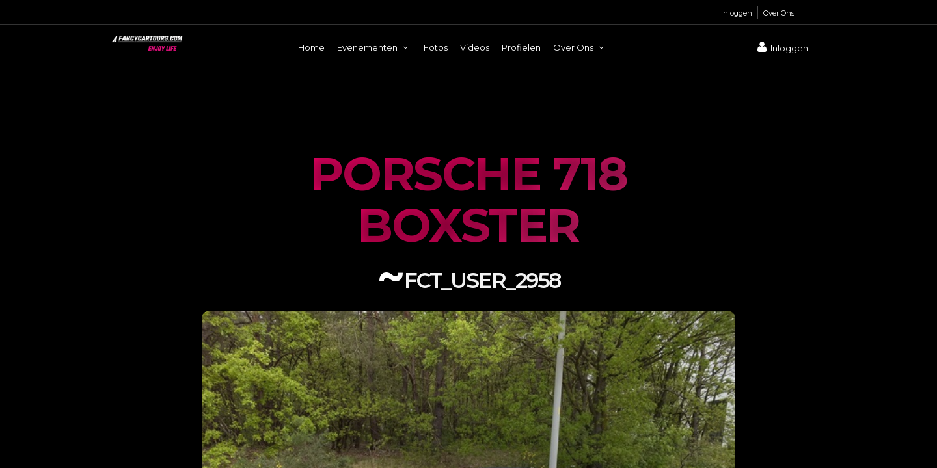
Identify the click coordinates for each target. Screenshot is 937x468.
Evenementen (374, 47)
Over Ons (778, 13)
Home (311, 47)
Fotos (436, 47)
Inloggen (736, 13)
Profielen (521, 47)
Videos (474, 47)
